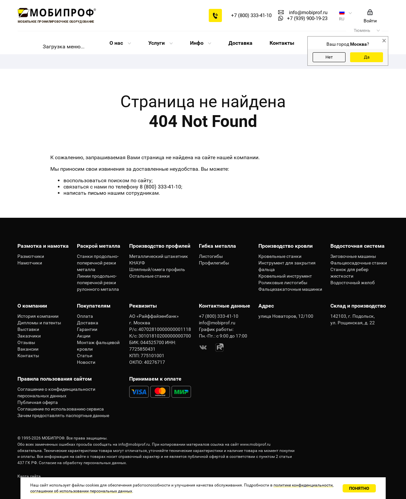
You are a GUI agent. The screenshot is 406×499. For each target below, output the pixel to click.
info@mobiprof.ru (134, 444)
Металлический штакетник (158, 256)
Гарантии (87, 329)
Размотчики (30, 256)
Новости (86, 362)
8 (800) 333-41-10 (160, 187)
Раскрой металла (98, 246)
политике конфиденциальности (303, 485)
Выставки (28, 329)
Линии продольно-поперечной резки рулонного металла (98, 282)
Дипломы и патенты (39, 322)
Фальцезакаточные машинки (290, 289)
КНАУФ (137, 262)
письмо (97, 193)
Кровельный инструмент (285, 276)
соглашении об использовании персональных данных (81, 491)
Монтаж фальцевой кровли (98, 346)
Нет (329, 57)
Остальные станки (149, 276)
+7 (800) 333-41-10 (251, 15)
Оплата (85, 316)
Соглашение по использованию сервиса (60, 409)
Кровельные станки (279, 256)
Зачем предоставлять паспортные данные (63, 415)
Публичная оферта (37, 402)
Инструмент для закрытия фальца (287, 266)
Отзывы (26, 342)
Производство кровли (285, 246)
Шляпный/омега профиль (157, 269)
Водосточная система (357, 246)
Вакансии (27, 349)
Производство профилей (159, 246)
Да (367, 57)
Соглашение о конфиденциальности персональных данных (56, 392)
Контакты (282, 43)
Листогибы (211, 256)
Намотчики (29, 262)
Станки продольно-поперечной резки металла (98, 263)
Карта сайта (29, 476)
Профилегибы (214, 262)
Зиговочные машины (353, 256)
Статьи (84, 355)
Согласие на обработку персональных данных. (83, 463)
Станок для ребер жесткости (349, 273)
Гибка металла (217, 246)
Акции (83, 335)
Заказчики (29, 335)
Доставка (240, 43)
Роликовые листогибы (282, 282)
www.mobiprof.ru (255, 444)
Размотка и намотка (43, 246)
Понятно (359, 488)
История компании (38, 316)
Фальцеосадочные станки (358, 262)
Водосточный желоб (352, 282)
